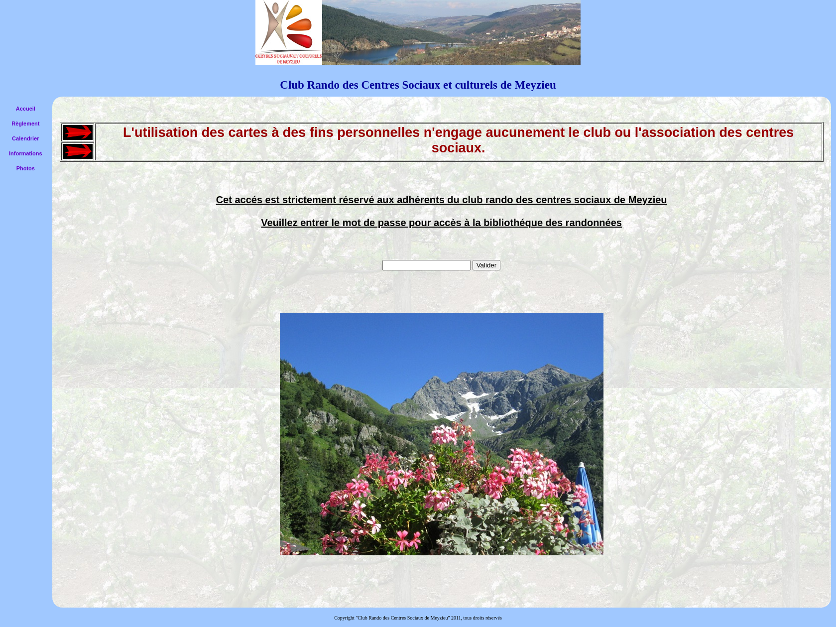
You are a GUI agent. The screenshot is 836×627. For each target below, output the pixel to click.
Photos (25, 168)
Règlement (25, 123)
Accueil (25, 109)
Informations (25, 153)
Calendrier (25, 138)
